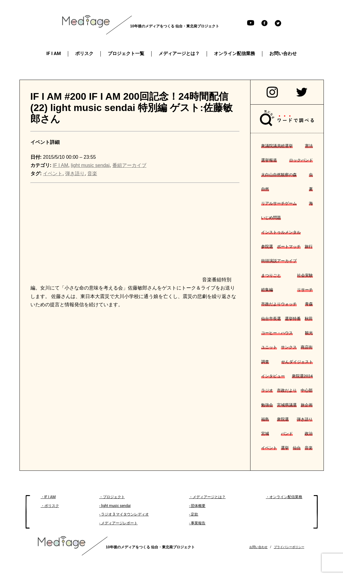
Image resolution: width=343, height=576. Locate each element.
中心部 (307, 390)
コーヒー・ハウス (277, 333)
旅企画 (307, 405)
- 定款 (193, 514)
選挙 (285, 448)
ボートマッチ (289, 246)
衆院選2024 (302, 376)
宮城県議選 (287, 405)
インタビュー (273, 376)
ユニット (269, 347)
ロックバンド (301, 160)
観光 (309, 333)
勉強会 (267, 405)
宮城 (265, 433)
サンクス (289, 347)
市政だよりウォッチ (279, 304)
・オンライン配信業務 (284, 497)
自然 (265, 189)
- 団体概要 (197, 506)
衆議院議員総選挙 (277, 146)
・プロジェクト (112, 497)
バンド (287, 433)
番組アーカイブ (129, 165)
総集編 (267, 289)
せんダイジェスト (297, 361)
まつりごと (271, 275)
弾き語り (305, 419)
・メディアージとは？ (207, 497)
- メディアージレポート (118, 523)
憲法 (309, 146)
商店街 (307, 347)
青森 (309, 304)
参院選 (267, 246)
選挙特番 (293, 318)
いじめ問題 (271, 217)
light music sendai (90, 165)
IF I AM (60, 165)
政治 (309, 433)
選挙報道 (269, 160)
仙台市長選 (271, 318)
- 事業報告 (197, 523)
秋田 (309, 318)
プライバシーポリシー (289, 547)
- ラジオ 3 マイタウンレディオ (124, 514)
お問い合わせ (258, 547)
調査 (265, 361)
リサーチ (305, 289)
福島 (265, 419)
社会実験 (305, 275)
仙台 (297, 448)
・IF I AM (48, 497)
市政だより (287, 390)
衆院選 (283, 419)
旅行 (309, 246)
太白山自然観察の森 (279, 174)
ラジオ (267, 390)
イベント (269, 448)
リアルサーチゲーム (279, 203)
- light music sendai (115, 506)
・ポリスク (50, 506)
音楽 (309, 448)
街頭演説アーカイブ (279, 261)
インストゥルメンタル (281, 232)
